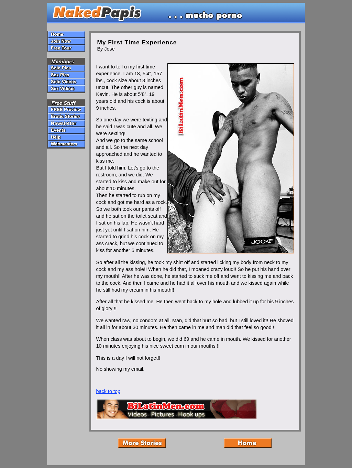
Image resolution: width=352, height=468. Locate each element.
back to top (108, 391)
